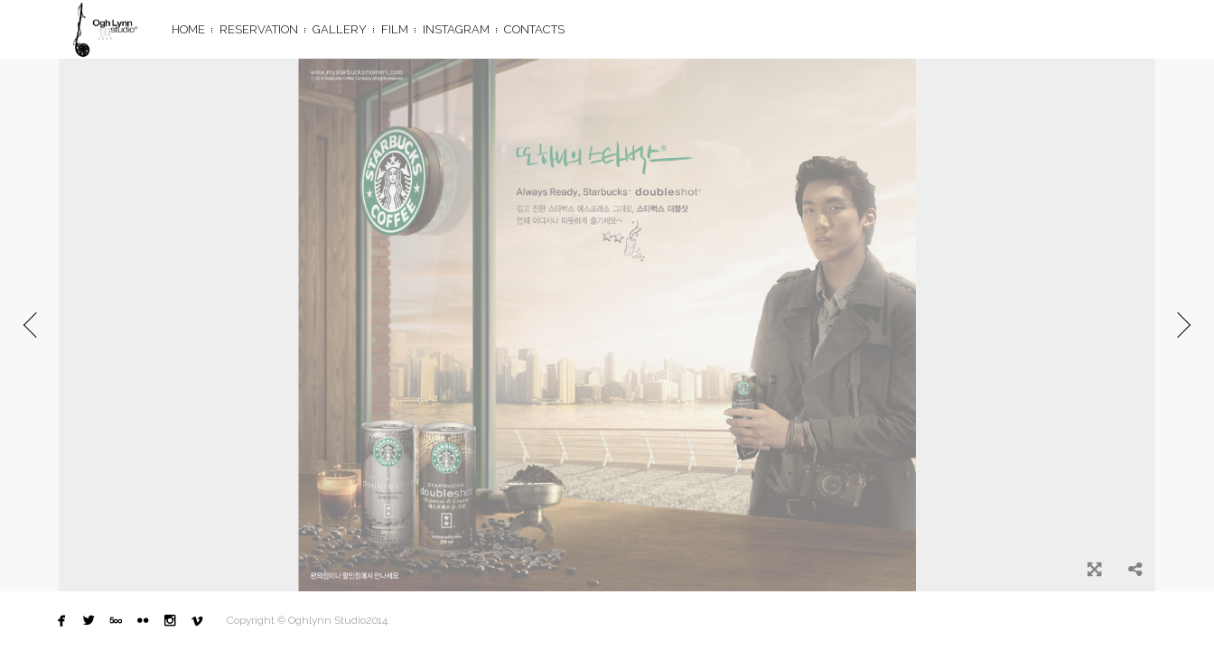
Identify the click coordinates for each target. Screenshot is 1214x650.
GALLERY (340, 29)
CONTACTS (534, 29)
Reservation (258, 29)
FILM (394, 29)
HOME (188, 29)
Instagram (456, 29)
